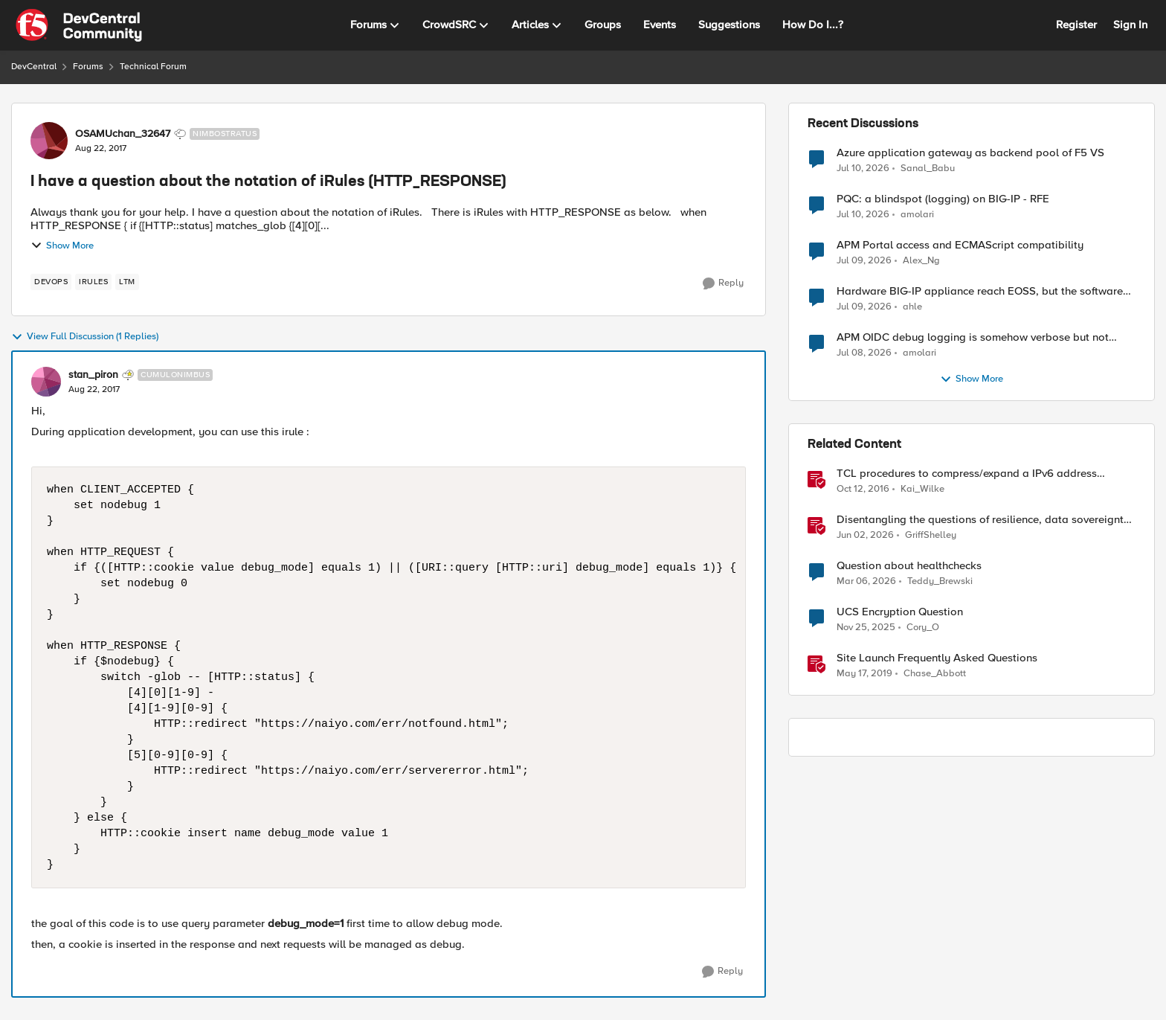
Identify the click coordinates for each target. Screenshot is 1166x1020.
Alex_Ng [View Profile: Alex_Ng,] (921, 260)
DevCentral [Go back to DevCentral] (34, 66)
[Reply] (723, 283)
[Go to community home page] (78, 25)
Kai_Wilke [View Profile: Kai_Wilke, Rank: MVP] (922, 489)
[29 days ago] (864, 353)
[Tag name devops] (50, 282)
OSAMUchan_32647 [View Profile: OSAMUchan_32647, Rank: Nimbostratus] (122, 134)
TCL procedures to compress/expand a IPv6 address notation (967, 473)
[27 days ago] (863, 168)
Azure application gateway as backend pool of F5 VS (970, 153)
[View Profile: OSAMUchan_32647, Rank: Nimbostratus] (49, 140)
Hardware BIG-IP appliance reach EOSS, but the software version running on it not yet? (980, 291)
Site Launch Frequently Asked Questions (937, 658)
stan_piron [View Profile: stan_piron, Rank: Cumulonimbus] (93, 375)
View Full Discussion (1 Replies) (84, 337)
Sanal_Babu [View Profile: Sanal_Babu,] (928, 167)
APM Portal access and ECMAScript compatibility (960, 245)
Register (1076, 24)
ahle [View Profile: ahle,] (912, 306)
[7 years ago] (864, 674)
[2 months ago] (865, 536)
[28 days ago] (864, 307)
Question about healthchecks (909, 565)
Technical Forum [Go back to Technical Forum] (153, 66)
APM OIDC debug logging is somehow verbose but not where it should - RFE (973, 337)
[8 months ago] (866, 628)
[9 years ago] (863, 489)
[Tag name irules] (93, 282)
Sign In (1130, 24)
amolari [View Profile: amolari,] (917, 214)
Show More (62, 245)
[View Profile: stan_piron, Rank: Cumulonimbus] (46, 382)
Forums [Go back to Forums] (88, 66)
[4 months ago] (866, 582)
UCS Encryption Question (900, 612)
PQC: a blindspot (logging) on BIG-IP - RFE (943, 199)
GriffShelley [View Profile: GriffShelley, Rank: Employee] (930, 535)
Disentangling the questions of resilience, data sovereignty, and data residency (985, 519)
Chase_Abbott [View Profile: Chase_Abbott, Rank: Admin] (935, 673)
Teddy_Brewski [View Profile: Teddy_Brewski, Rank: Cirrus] (940, 581)
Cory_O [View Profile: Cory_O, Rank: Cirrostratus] (922, 627)
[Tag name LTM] (127, 282)
